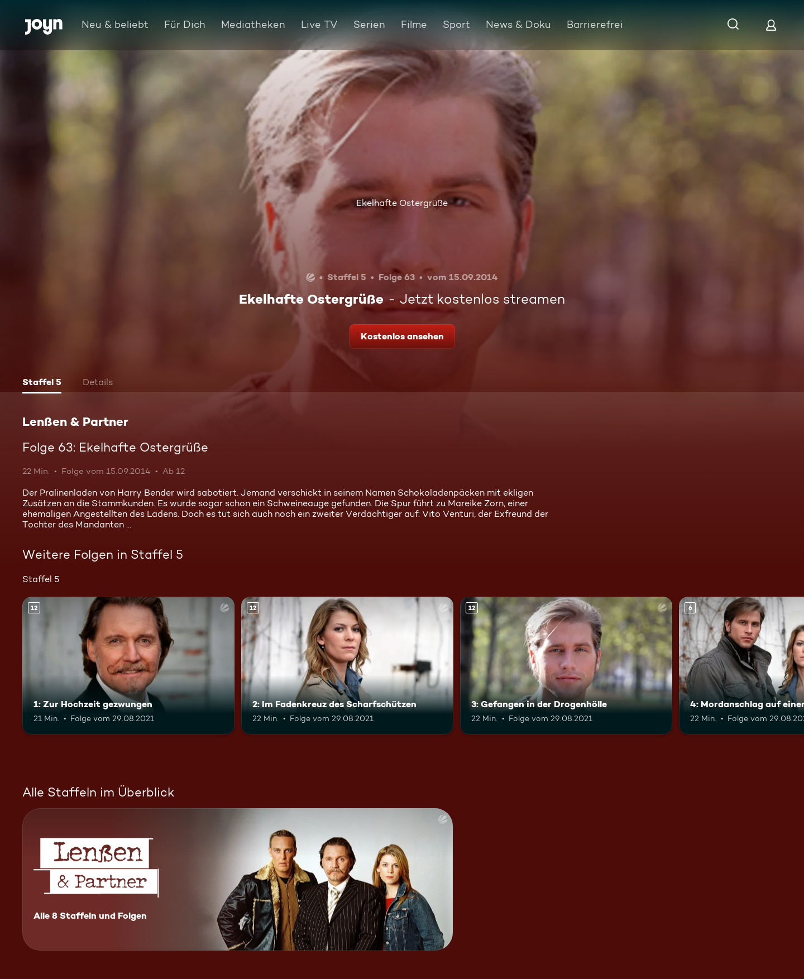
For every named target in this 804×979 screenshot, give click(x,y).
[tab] (42, 383)
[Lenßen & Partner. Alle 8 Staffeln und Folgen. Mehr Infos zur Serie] (237, 879)
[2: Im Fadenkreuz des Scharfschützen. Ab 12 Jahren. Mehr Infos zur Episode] (347, 666)
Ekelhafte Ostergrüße (402, 203)
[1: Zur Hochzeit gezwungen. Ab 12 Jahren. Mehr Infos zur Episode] (128, 666)
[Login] (771, 25)
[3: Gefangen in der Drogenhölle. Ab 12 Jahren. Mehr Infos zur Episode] (566, 666)
